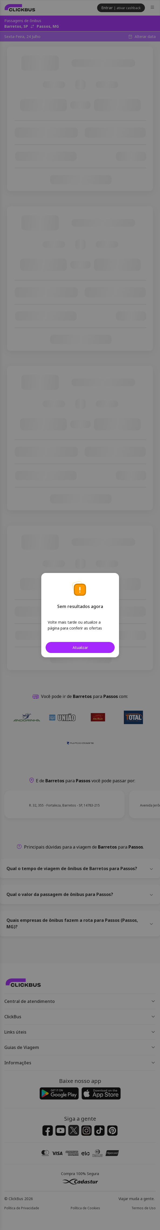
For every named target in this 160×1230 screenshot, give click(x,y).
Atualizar (80, 647)
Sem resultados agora (80, 606)
